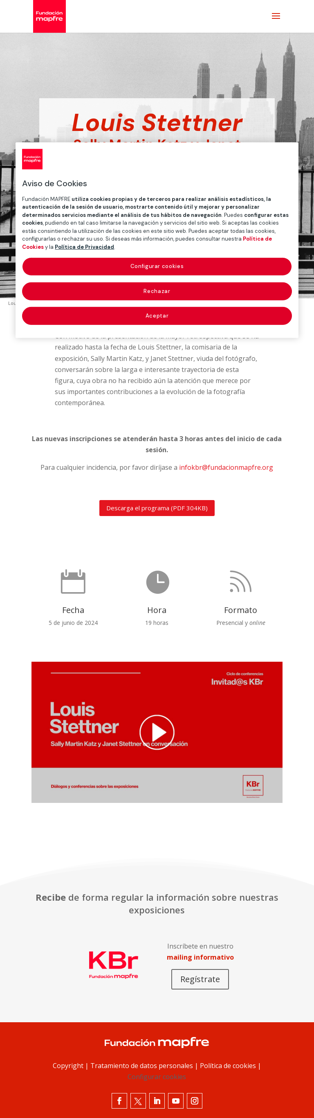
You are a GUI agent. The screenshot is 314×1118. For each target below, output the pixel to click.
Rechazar (157, 290)
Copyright (68, 1065)
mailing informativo (200, 957)
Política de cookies (228, 1065)
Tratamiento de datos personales (141, 1065)
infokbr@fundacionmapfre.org (226, 467)
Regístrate (200, 979)
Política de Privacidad (84, 246)
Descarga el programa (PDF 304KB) (157, 508)
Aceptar (157, 315)
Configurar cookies (157, 1077)
